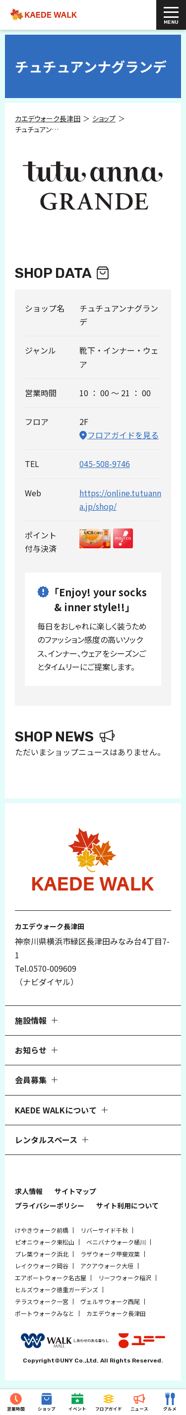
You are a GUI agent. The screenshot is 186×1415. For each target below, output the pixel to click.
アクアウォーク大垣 (106, 1265)
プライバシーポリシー (49, 1205)
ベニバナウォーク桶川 (116, 1242)
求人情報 (29, 1191)
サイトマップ (75, 1191)
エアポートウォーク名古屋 (50, 1277)
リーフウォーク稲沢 (124, 1277)
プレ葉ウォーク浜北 (41, 1254)
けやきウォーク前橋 (41, 1230)
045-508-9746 (104, 464)
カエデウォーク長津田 (116, 1313)
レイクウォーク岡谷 (41, 1265)
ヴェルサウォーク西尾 (110, 1301)
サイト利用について (127, 1205)
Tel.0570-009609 (45, 968)
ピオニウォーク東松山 (44, 1242)
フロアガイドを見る (123, 435)
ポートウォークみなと (44, 1313)
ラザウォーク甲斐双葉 (110, 1254)
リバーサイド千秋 (104, 1230)
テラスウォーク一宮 (41, 1301)
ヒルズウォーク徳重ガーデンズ (56, 1289)
